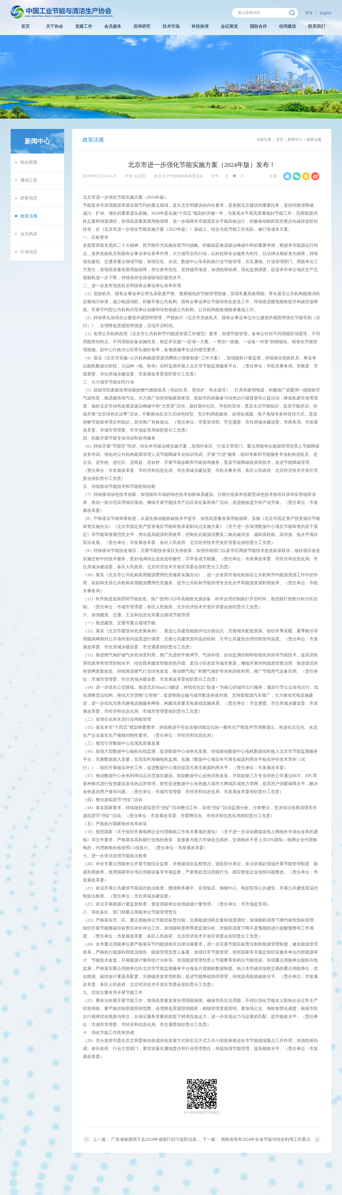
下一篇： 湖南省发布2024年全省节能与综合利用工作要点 (256, 1139)
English (325, 13)
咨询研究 (141, 26)
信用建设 (287, 26)
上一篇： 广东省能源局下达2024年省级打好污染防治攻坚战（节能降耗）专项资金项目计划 (147, 1139)
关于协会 (54, 26)
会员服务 (112, 26)
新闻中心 (294, 140)
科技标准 (200, 26)
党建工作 (83, 26)
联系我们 (316, 26)
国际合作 (258, 26)
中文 (309, 13)
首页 (25, 26)
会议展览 (229, 26)
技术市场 (171, 26)
